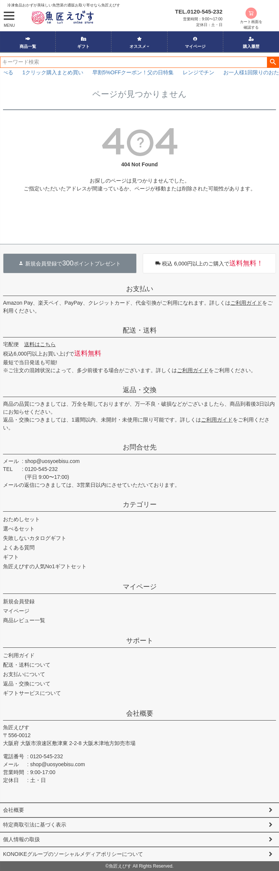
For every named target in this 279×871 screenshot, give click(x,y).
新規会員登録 (19, 601)
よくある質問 (19, 547)
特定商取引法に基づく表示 (34, 825)
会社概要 (139, 713)
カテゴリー (140, 504)
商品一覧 (28, 43)
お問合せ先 (140, 447)
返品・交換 (140, 390)
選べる (15, 72)
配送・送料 (140, 330)
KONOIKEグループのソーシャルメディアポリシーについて (73, 854)
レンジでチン (208, 72)
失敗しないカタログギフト (34, 538)
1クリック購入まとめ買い (62, 72)
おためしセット (21, 519)
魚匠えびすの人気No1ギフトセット (45, 566)
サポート (139, 640)
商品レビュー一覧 (24, 620)
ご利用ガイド (246, 303)
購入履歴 (251, 43)
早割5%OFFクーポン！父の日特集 (142, 72)
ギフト (83, 43)
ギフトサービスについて (32, 693)
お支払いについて (24, 674)
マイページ (195, 43)
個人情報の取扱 (21, 839)
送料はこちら (40, 344)
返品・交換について (26, 684)
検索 (273, 62)
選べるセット (19, 529)
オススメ (138, 43)
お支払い (139, 289)
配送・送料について (26, 665)
